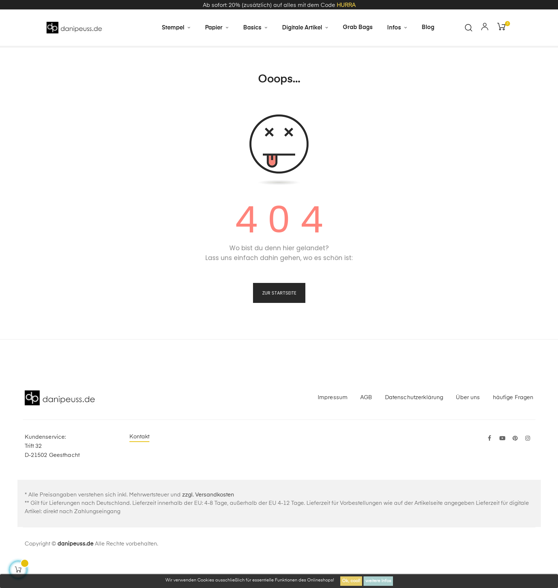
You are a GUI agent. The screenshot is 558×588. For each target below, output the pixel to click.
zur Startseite (279, 319)
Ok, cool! (351, 581)
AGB (366, 424)
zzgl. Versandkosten (208, 521)
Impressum (333, 424)
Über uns (468, 424)
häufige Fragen (513, 424)
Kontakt (139, 463)
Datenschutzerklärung (414, 424)
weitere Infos (378, 581)
